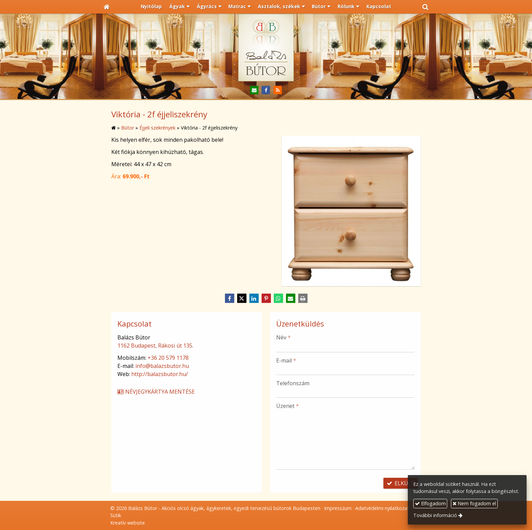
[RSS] (278, 90)
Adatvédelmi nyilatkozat (382, 508)
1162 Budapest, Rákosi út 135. (155, 345)
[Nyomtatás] (302, 298)
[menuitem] (151, 7)
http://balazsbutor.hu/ (159, 374)
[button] (425, 7)
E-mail (286, 360)
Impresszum (338, 508)
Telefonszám (292, 383)
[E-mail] (254, 90)
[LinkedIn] (253, 298)
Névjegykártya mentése (156, 391)
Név (283, 337)
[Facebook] (266, 90)
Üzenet (287, 406)
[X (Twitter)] (241, 298)
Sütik (115, 515)
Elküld (400, 483)
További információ (435, 515)
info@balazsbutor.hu (162, 366)
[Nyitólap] (106, 7)
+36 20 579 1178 (168, 357)
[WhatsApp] (278, 298)
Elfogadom (430, 503)
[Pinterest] (266, 298)
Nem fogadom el (474, 503)
